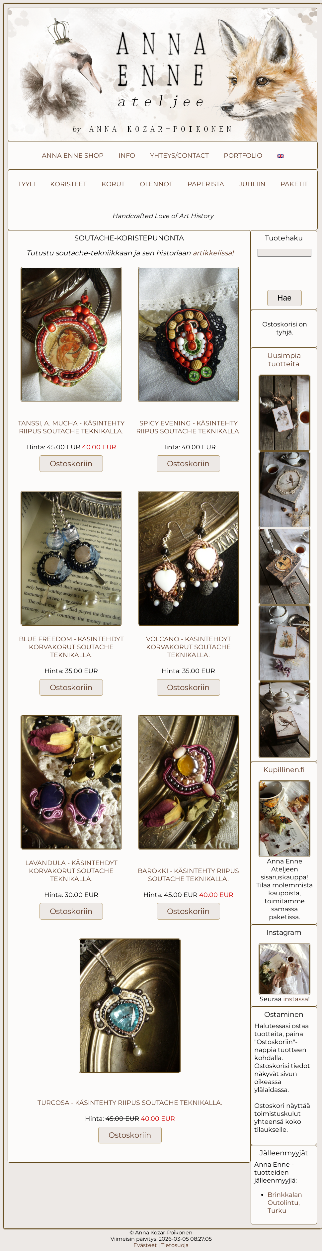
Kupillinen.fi (284, 769)
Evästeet (145, 1245)
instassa (295, 999)
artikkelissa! (213, 253)
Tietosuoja (175, 1245)
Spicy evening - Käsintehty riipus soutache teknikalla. (188, 427)
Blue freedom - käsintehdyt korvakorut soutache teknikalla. (71, 647)
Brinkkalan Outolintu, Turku (285, 1202)
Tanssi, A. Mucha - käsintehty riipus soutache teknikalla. (71, 427)
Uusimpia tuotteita (284, 359)
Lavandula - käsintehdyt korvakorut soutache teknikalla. (71, 871)
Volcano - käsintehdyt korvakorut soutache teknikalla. (188, 647)
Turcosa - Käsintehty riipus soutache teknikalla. (130, 1103)
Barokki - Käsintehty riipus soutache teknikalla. (188, 875)
